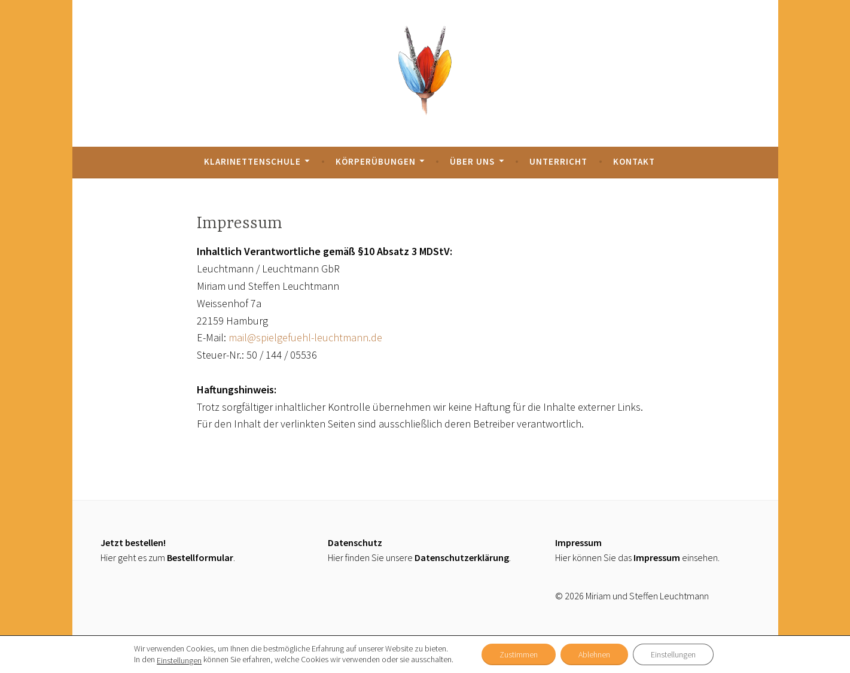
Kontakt (634, 161)
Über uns (472, 161)
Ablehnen (594, 654)
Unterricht (558, 161)
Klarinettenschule (252, 161)
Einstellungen (179, 660)
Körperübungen (376, 161)
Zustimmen (518, 654)
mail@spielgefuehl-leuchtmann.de (305, 337)
